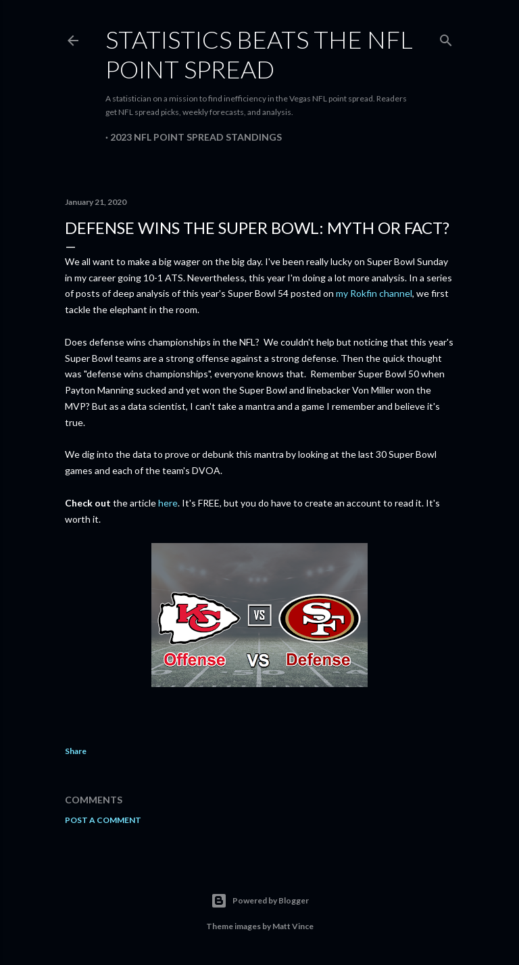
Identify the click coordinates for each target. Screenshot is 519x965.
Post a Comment (103, 820)
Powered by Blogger (260, 901)
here (168, 503)
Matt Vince (293, 926)
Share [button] (75, 751)
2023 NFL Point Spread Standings (196, 137)
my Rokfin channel (374, 293)
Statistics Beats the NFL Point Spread (259, 54)
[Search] (446, 37)
